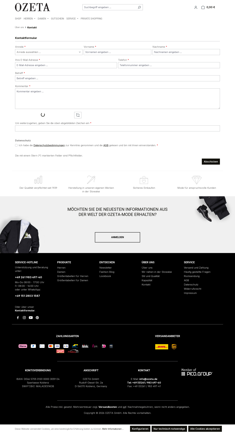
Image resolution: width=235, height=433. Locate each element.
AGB (105, 145)
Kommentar (22, 86)
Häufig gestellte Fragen (197, 271)
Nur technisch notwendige (169, 428)
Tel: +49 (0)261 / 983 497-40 (144, 382)
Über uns (147, 267)
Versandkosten (107, 406)
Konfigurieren (140, 428)
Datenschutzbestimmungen (49, 145)
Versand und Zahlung (196, 267)
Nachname (159, 46)
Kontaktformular (25, 310)
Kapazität (147, 280)
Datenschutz (191, 284)
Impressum (190, 293)
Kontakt (146, 284)
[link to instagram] (24, 317)
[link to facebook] (18, 317)
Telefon (123, 59)
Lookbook (105, 276)
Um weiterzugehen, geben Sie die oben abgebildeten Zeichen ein (53, 123)
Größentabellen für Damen (72, 280)
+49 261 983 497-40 (28, 277)
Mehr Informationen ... (113, 429)
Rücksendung (192, 276)
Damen (61, 271)
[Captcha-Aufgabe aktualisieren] (77, 115)
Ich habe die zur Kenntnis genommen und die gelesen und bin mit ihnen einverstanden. (88, 145)
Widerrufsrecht (192, 288)
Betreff (20, 73)
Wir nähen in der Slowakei (157, 271)
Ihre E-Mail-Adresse (27, 59)
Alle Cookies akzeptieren (205, 428)
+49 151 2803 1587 (27, 295)
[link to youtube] (31, 317)
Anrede (20, 46)
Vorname (90, 46)
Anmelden (117, 237)
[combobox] (109, 7)
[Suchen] (139, 7)
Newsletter (105, 267)
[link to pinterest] (37, 317)
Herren (61, 267)
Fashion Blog (106, 271)
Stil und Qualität (151, 276)
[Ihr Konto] (195, 7)
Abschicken (211, 161)
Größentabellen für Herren (72, 276)
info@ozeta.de (148, 378)
